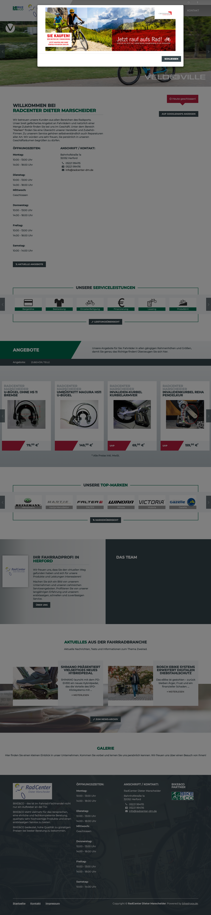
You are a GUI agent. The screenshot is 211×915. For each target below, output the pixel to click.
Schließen (171, 59)
